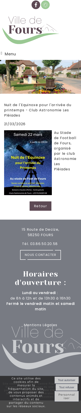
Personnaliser (66, 396)
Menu (10, 54)
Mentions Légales (40, 325)
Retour (40, 206)
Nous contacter (40, 255)
